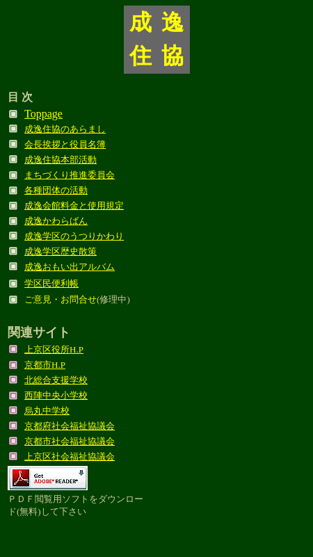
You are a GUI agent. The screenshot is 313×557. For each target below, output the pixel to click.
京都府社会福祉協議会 (69, 426)
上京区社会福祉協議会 (69, 456)
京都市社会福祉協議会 (69, 441)
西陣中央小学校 (56, 395)
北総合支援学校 (56, 380)
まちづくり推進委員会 (69, 175)
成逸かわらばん (56, 221)
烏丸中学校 (47, 410)
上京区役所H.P (53, 349)
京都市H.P (44, 365)
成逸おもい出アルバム (69, 266)
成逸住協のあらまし (65, 129)
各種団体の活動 (56, 190)
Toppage (43, 114)
